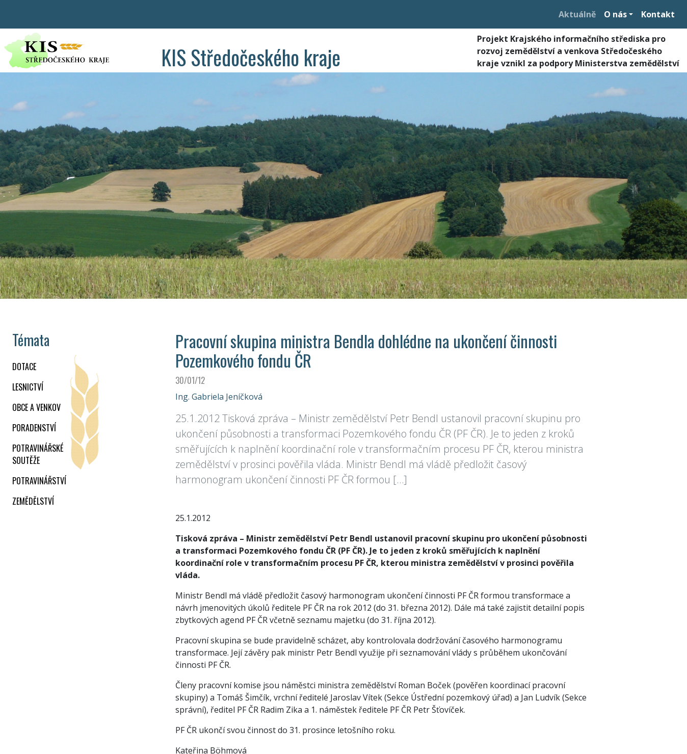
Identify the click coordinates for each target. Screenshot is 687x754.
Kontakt (658, 14)
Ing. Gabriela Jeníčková (218, 396)
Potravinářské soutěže (37, 454)
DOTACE (24, 366)
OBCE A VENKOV (36, 407)
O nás (615, 14)
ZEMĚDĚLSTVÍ (33, 501)
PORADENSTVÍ (34, 428)
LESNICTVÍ (27, 387)
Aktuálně (577, 14)
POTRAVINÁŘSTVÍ (39, 481)
